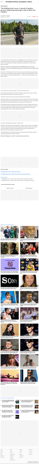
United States (21, 457)
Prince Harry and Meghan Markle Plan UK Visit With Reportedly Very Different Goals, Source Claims (8, 401)
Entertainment (2, 457)
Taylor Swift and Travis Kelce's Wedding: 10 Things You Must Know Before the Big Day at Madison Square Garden (9, 305)
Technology (2, 455)
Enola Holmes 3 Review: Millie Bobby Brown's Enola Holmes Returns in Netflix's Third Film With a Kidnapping (9, 256)
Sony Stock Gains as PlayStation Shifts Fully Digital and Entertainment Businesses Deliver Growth (8, 416)
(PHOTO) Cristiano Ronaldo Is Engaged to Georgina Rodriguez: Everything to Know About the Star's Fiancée (28, 305)
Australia (21, 451)
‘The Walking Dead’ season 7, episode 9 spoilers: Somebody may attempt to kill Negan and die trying (17, 180)
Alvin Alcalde (3, 15)
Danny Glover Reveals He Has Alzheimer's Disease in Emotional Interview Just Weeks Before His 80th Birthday (29, 240)
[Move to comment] (37, 16)
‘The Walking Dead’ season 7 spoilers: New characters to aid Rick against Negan (15, 174)
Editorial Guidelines (29, 188)
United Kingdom (22, 455)
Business (2, 451)
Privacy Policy (12, 455)
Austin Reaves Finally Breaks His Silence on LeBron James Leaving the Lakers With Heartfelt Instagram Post (28, 272)
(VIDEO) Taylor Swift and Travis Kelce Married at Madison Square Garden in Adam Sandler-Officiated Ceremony (28, 256)
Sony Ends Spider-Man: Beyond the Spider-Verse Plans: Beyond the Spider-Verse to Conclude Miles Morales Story (9, 383)
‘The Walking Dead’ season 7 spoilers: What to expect (10, 171)
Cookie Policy (11, 457)
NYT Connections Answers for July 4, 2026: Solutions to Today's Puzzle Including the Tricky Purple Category (7, 411)
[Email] (36, 16)
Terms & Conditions (12, 454)
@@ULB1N (8, 15)
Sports (1, 454)
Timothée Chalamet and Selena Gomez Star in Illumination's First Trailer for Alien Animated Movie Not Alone (9, 321)
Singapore (21, 454)
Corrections (11, 458)
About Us (11, 451)
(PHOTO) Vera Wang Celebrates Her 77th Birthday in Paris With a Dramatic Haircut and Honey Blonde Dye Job (29, 288)
